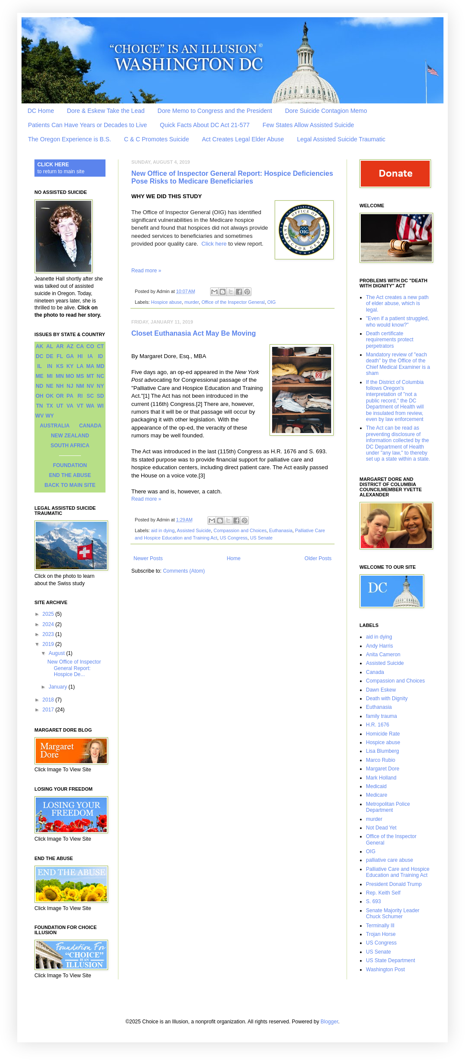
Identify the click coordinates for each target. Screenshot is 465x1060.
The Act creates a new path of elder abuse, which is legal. (397, 303)
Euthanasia (280, 530)
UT (59, 406)
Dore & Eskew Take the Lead (105, 110)
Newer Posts (148, 558)
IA (90, 356)
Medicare (376, 795)
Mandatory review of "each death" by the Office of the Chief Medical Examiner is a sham (398, 364)
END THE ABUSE (70, 475)
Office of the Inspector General (233, 302)
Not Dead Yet (381, 828)
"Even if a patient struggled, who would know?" (397, 321)
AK (39, 346)
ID (100, 356)
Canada (375, 672)
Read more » (146, 271)
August (57, 653)
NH (59, 386)
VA (70, 406)
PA (70, 396)
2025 (49, 614)
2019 (49, 644)
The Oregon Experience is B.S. (69, 139)
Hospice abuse (166, 302)
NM (80, 386)
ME (39, 376)
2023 (49, 634)
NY (100, 386)
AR (59, 346)
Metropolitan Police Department (388, 807)
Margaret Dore (382, 769)
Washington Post (385, 969)
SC (90, 396)
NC (100, 376)
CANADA (90, 426)
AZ (69, 346)
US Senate (261, 537)
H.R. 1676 (377, 725)
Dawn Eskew (381, 690)
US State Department (390, 960)
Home (234, 558)
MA (90, 366)
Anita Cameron (383, 655)
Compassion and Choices (240, 530)
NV (90, 386)
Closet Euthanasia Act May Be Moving (193, 333)
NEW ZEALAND (70, 436)
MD (100, 366)
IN (49, 366)
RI (80, 396)
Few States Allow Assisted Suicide (308, 125)
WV (39, 416)
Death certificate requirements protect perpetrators (389, 339)
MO (70, 376)
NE (49, 386)
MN (60, 376)
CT (100, 346)
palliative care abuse (389, 860)
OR (60, 396)
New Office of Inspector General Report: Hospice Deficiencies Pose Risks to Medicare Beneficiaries (232, 177)
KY (70, 366)
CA (80, 346)
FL (60, 356)
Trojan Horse (381, 934)
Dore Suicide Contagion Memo (326, 110)
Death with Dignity (387, 698)
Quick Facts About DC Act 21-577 (205, 125)
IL (39, 366)
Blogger (329, 1022)
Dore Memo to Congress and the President (215, 110)
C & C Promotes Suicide (156, 139)
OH (39, 396)
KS (60, 366)
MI (50, 376)
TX (49, 406)
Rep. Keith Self (383, 893)
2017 (49, 710)
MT (90, 376)
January (58, 687)
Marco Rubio (380, 760)
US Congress (233, 537)
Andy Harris (379, 646)
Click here (214, 243)
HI (80, 356)
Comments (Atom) (184, 571)
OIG (271, 302)
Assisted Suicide (194, 530)
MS (80, 376)
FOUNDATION (70, 465)
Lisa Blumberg (382, 751)
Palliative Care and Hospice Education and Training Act (397, 872)
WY (50, 416)
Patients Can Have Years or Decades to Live (87, 125)
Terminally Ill (380, 926)
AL (49, 346)
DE (49, 356)
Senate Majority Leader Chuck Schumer (392, 913)
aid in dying (163, 530)
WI (100, 406)
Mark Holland (381, 778)
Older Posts (318, 558)
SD (100, 396)
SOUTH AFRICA (69, 446)
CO (90, 346)
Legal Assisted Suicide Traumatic (341, 139)
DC (39, 356)
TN (39, 406)
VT (80, 406)
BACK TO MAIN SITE (69, 485)
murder (191, 302)
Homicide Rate (383, 734)
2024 (49, 624)
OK (49, 396)
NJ (70, 386)
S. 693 (373, 901)
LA (80, 366)
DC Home (41, 110)
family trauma (381, 716)
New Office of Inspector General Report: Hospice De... (74, 668)
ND (39, 386)
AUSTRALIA (54, 426)
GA (70, 356)
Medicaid (376, 786)
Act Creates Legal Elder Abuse (243, 139)
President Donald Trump (394, 884)
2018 (49, 700)
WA (90, 406)
